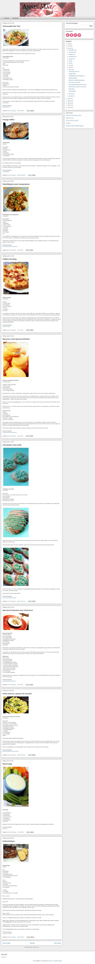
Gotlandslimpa (9, 841)
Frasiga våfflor (9, 120)
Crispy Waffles (6, 171)
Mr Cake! (68, 123)
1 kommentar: (20, 250)
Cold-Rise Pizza (6, 326)
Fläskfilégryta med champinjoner (16, 184)
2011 (69, 48)
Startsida (6, 18)
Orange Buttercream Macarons (10, 432)
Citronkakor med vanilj (12, 445)
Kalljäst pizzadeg (10, 259)
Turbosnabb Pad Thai (11, 26)
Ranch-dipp (7, 764)
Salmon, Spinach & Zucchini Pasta (10, 751)
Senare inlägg (6, 943)
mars (70, 69)
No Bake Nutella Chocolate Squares (75, 125)
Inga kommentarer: (21, 175)
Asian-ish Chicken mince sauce (73, 115)
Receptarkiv (15, 18)
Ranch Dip (5, 828)
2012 (69, 46)
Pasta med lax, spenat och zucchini (17, 694)
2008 (69, 103)
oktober (71, 54)
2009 (69, 101)
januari (71, 96)
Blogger (60, 960)
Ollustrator (50, 960)
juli (70, 61)
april (70, 67)
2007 (69, 105)
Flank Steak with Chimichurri (9, 681)
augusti (71, 58)
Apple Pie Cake (70, 118)
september (71, 56)
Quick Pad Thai (6, 107)
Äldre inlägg (57, 943)
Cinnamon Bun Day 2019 (72, 120)
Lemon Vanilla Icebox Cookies (9, 597)
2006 (69, 107)
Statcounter (3, 957)
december (71, 50)
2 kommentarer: (21, 110)
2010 (69, 98)
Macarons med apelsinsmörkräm (16, 339)
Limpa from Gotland (7, 933)
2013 (69, 43)
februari (71, 93)
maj (70, 65)
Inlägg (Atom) (36, 947)
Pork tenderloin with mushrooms (10, 246)
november (71, 52)
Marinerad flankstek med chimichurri (18, 610)
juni (70, 63)
